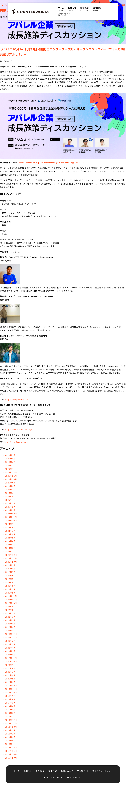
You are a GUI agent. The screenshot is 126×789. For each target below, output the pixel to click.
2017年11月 (11, 751)
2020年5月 (10, 678)
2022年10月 (11, 603)
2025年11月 (11, 476)
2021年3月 (10, 651)
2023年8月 (10, 568)
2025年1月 (10, 510)
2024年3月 (10, 544)
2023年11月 (11, 558)
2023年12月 (11, 555)
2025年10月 (11, 479)
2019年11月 (11, 689)
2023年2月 (10, 589)
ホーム (17, 771)
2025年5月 (10, 496)
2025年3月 (10, 503)
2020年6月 (10, 675)
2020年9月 (10, 665)
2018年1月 (10, 744)
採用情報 (52, 771)
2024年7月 (10, 531)
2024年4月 (10, 541)
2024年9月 (10, 524)
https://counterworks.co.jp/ (19, 429)
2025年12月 (11, 472)
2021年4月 (10, 648)
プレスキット (83, 771)
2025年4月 (10, 500)
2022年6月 (10, 617)
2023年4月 (10, 582)
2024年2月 (10, 548)
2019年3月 (10, 709)
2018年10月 (11, 727)
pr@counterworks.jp (17, 442)
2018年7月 (10, 734)
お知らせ (28, 771)
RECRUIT (97, 9)
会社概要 (40, 771)
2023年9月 (10, 565)
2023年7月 (10, 572)
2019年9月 (10, 696)
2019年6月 (10, 703)
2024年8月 (10, 527)
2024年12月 (11, 513)
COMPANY (84, 9)
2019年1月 (10, 716)
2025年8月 (10, 486)
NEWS (72, 9)
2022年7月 (10, 613)
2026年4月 (10, 458)
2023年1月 (10, 593)
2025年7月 (10, 489)
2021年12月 (11, 634)
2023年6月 (10, 575)
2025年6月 (10, 493)
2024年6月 (10, 534)
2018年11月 (11, 723)
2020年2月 (10, 682)
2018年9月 (10, 730)
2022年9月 (10, 606)
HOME (61, 9)
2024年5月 (10, 538)
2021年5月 (10, 644)
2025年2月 (10, 507)
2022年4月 (10, 623)
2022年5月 (10, 620)
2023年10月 (11, 562)
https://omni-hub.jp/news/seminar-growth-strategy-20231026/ (53, 162)
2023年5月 (10, 579)
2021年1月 (10, 654)
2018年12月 (11, 720)
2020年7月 (10, 672)
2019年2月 (10, 713)
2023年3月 (10, 586)
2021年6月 (10, 641)
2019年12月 (11, 685)
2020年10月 (11, 661)
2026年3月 (10, 462)
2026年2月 (10, 465)
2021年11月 (11, 637)
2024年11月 (11, 517)
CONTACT (64, 14)
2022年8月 (10, 610)
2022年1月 (10, 630)
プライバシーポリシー (102, 771)
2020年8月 (10, 668)
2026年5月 (10, 455)
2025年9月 (10, 483)
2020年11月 (11, 658)
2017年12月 (11, 747)
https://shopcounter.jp (16, 399)
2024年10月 (11, 520)
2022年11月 (11, 599)
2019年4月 (10, 706)
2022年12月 (11, 596)
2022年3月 (10, 627)
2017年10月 (11, 754)
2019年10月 (11, 692)
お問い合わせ (67, 771)
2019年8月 (10, 699)
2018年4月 (10, 740)
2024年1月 (10, 551)
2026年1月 (10, 469)
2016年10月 (11, 758)
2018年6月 (10, 737)
